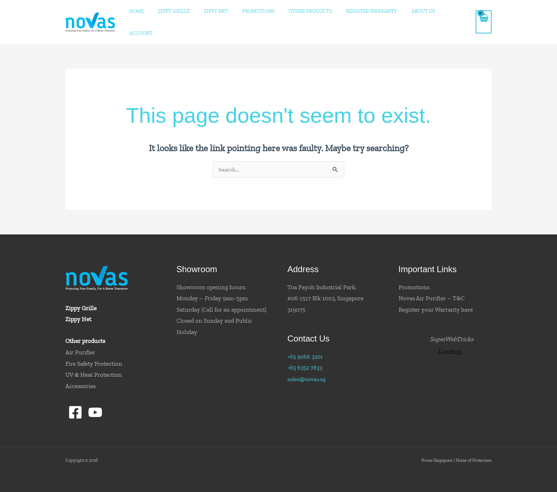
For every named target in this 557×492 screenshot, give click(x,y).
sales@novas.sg (307, 357)
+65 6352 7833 (305, 346)
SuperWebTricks (451, 317)
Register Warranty (368, 11)
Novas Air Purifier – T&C (432, 276)
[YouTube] (96, 391)
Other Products (310, 11)
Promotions (262, 11)
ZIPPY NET (224, 11)
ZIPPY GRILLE (185, 11)
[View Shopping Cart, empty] (483, 11)
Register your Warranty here (436, 288)
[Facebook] (75, 391)
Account (451, 11)
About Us (416, 11)
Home (151, 11)
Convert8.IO (57, 478)
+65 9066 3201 (305, 335)
